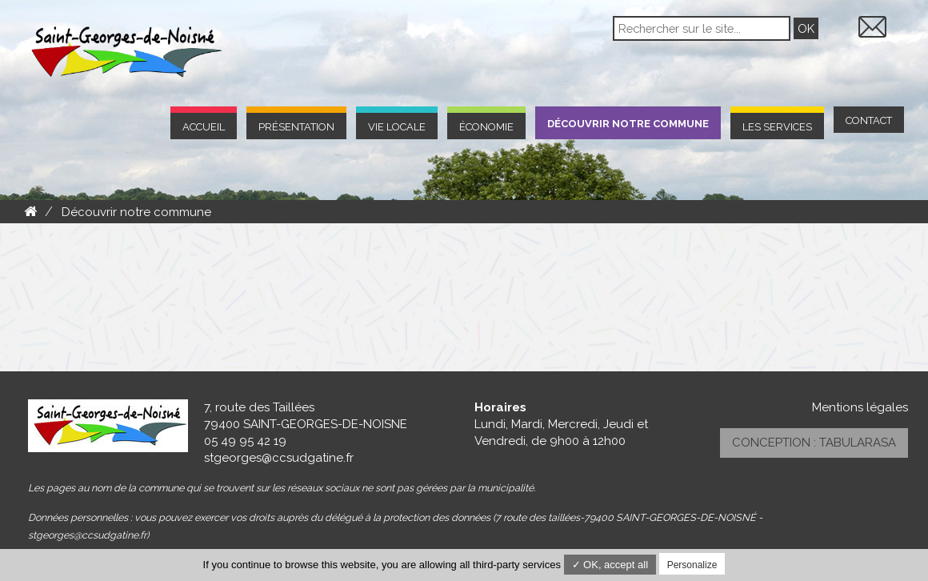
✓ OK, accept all (610, 565)
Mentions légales (860, 407)
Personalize (692, 565)
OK (806, 28)
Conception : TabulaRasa (814, 442)
